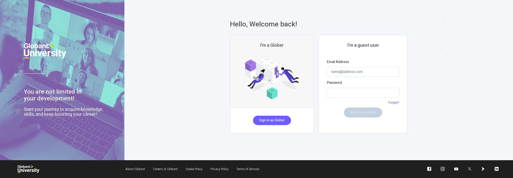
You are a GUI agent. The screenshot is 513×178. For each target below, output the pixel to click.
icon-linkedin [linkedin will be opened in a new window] (494, 173)
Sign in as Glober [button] (273, 120)
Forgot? (393, 102)
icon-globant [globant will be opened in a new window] (483, 173)
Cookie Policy (194, 169)
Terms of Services (247, 169)
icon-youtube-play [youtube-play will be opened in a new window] (456, 173)
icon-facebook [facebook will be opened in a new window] (431, 173)
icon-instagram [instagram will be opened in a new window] (442, 173)
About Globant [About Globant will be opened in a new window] (135, 169)
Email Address (340, 62)
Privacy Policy (219, 169)
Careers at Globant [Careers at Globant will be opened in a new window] (165, 169)
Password (336, 82)
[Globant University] (28, 169)
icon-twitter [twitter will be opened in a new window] (469, 173)
